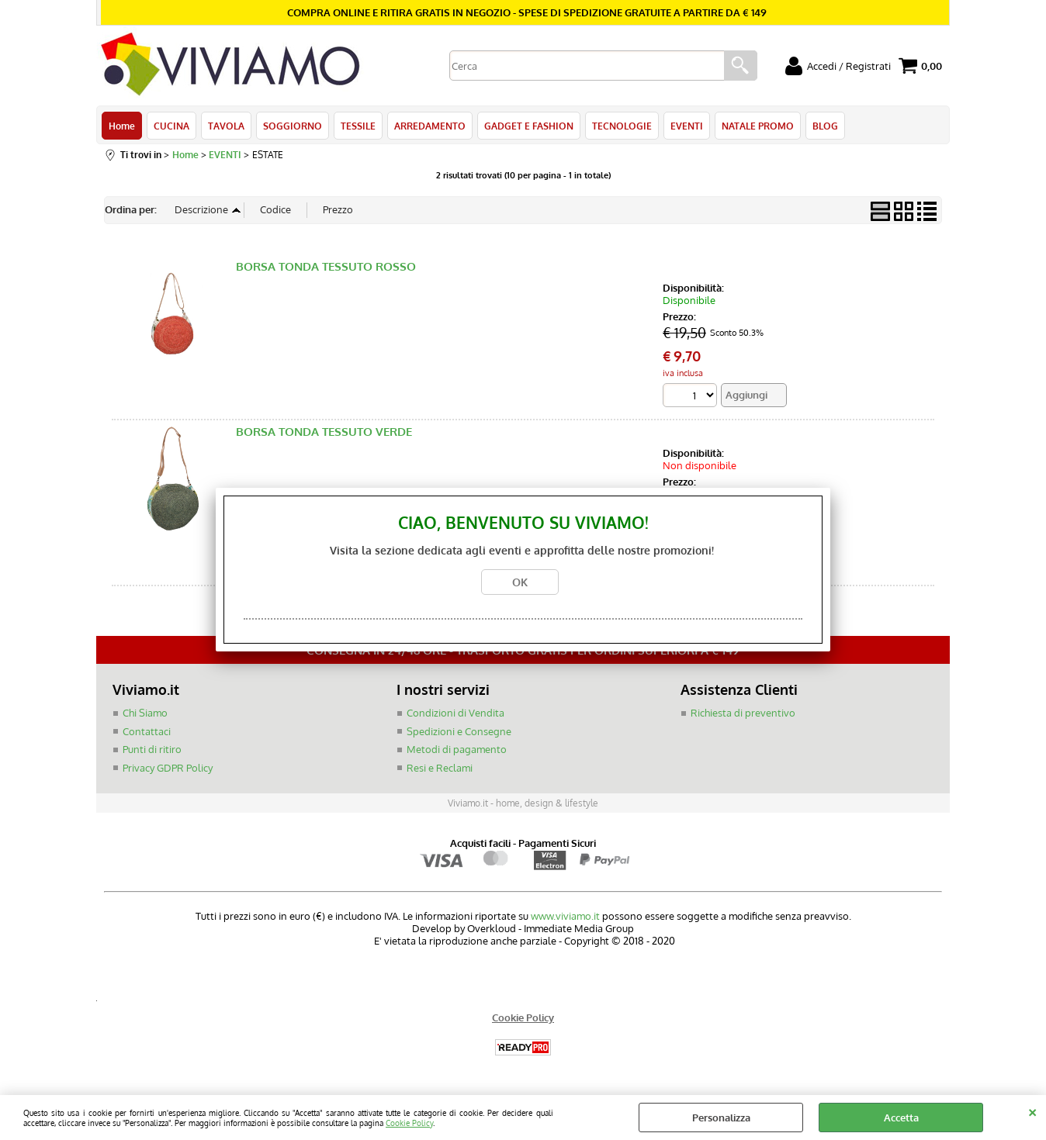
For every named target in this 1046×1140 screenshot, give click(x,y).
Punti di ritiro (152, 749)
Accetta (901, 1117)
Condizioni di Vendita (455, 712)
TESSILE (358, 125)
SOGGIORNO (292, 125)
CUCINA (171, 125)
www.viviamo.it (565, 916)
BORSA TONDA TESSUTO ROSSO (326, 266)
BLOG (825, 125)
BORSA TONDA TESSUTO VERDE (324, 432)
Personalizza (721, 1117)
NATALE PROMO (758, 125)
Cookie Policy (409, 1123)
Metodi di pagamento (457, 749)
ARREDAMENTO (430, 125)
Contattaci (147, 731)
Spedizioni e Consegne (459, 731)
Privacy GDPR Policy (168, 768)
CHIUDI (1032, 1110)
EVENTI (686, 125)
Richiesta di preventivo (743, 712)
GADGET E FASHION (528, 125)
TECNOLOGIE (622, 125)
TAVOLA (226, 125)
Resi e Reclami (440, 768)
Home (122, 125)
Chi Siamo (145, 712)
